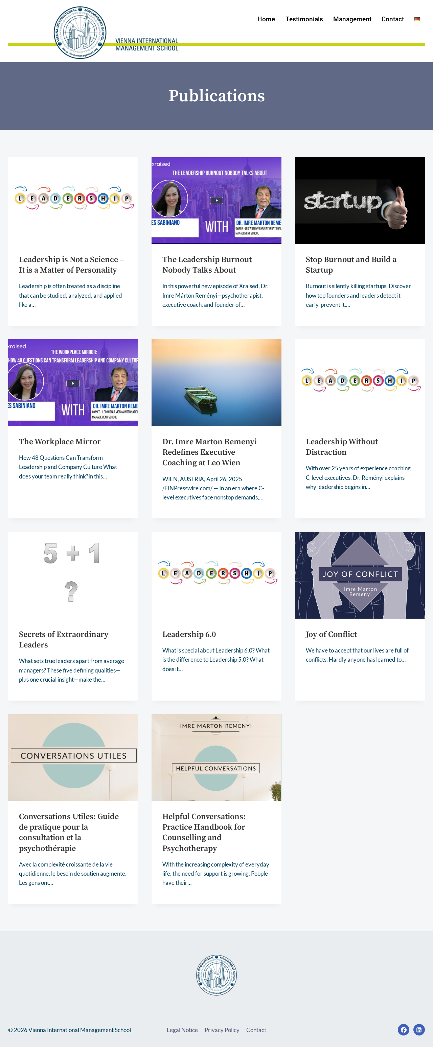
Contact (393, 19)
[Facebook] (403, 1029)
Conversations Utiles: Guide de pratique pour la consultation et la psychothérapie (69, 833)
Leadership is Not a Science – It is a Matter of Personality (71, 265)
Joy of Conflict (331, 634)
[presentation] (73, 200)
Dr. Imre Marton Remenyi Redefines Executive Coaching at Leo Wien (209, 452)
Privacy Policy (222, 1029)
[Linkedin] (419, 1029)
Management (352, 19)
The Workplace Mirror (60, 442)
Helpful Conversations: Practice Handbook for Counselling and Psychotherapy (204, 833)
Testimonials (304, 19)
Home (266, 19)
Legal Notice (182, 1029)
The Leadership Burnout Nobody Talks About (207, 265)
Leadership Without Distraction (342, 447)
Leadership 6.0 (189, 634)
